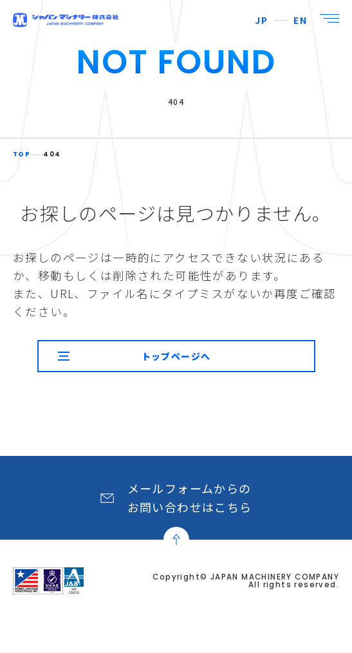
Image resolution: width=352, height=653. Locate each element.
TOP (21, 154)
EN (300, 19)
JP (261, 19)
